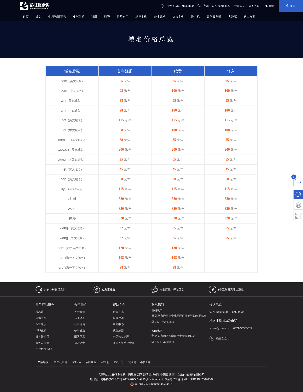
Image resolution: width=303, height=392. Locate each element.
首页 (26, 16)
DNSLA (77, 362)
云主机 (195, 16)
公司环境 (79, 324)
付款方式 (239, 5)
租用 (94, 16)
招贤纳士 (79, 342)
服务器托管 (42, 342)
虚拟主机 (141, 16)
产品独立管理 (121, 336)
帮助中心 (118, 324)
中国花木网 (60, 362)
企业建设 (41, 324)
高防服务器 (214, 16)
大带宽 (232, 16)
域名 (38, 16)
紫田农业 (91, 362)
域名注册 (41, 311)
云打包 (105, 362)
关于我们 (79, 311)
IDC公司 (118, 362)
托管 (107, 16)
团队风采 (79, 336)
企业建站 (159, 16)
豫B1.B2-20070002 (201, 379)
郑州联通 (78, 16)
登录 (270, 5)
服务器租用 (42, 336)
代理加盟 (118, 330)
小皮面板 (145, 362)
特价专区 (122, 16)
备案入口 (254, 5)
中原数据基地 (57, 16)
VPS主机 (178, 16)
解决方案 (249, 16)
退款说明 (118, 318)
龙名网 (132, 362)
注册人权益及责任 (123, 342)
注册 (290, 5)
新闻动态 (79, 318)
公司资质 (79, 330)
